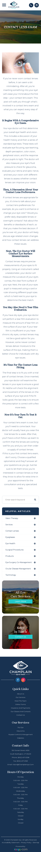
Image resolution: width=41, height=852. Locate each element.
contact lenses (12, 531)
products (9, 556)
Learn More (20, 601)
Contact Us (20, 637)
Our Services (20, 697)
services (9, 525)
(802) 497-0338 (23, 757)
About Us (20, 694)
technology (10, 575)
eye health (10, 543)
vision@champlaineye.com (23, 764)
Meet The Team (20, 701)
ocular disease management (18, 569)
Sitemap (36, 842)
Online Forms (20, 704)
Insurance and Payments (20, 708)
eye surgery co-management (18, 562)
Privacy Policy (26, 842)
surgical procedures (14, 550)
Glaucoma (20, 731)
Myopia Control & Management (20, 734)
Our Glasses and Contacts (20, 711)
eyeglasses (10, 537)
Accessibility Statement (10, 842)
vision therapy (11, 518)
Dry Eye (21, 727)
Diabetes (20, 738)
